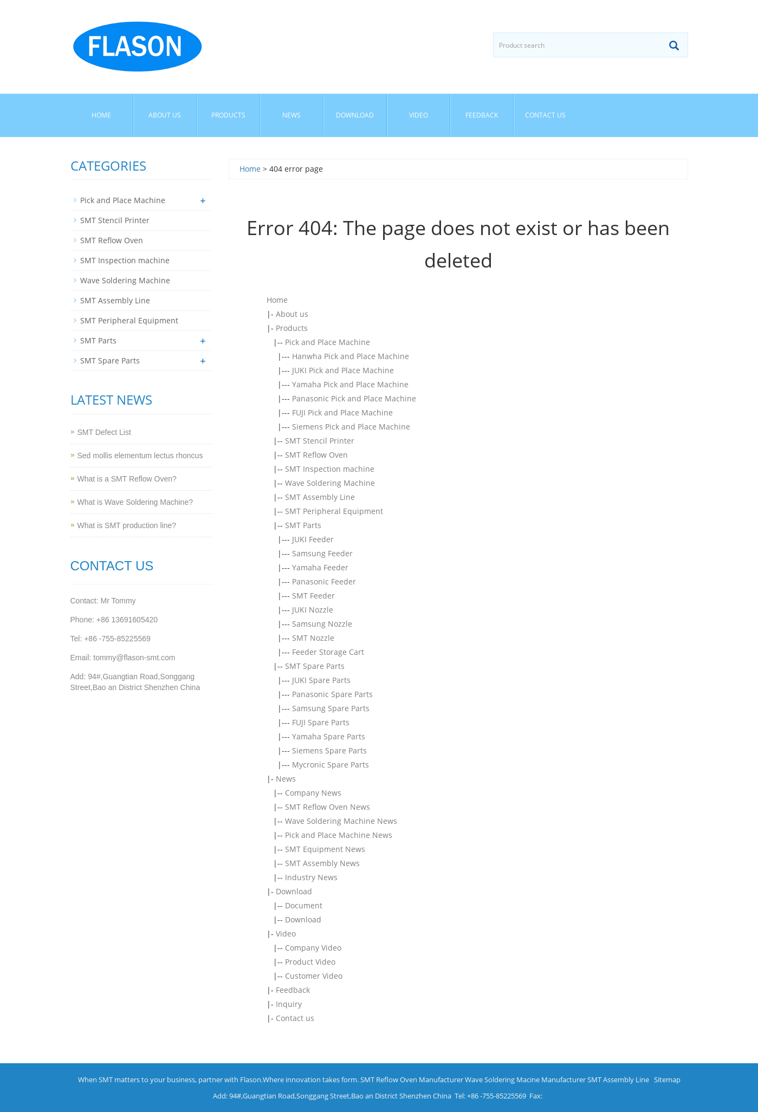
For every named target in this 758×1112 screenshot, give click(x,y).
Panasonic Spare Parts (332, 694)
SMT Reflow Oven (316, 455)
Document (303, 905)
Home (101, 115)
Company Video (313, 947)
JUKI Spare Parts (321, 680)
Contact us (545, 115)
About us (164, 115)
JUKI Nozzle (312, 609)
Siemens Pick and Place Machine (351, 426)
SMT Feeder (313, 595)
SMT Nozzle (313, 638)
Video (418, 115)
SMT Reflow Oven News (327, 807)
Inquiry (289, 1004)
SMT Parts (303, 525)
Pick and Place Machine (327, 342)
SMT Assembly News (322, 863)
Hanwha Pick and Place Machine (350, 356)
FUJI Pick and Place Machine (342, 412)
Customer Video (313, 976)
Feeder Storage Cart (328, 652)
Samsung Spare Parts (331, 708)
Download (355, 115)
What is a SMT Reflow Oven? (127, 478)
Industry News (311, 877)
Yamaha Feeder (320, 567)
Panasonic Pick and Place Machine (354, 398)
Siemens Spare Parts (329, 750)
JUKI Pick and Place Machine (343, 370)
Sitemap (667, 1079)
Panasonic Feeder (324, 581)
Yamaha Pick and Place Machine (350, 384)
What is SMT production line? (127, 525)
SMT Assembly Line (320, 497)
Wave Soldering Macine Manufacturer (525, 1079)
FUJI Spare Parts (320, 722)
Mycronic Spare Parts (330, 764)
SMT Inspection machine (329, 469)
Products (228, 115)
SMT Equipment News (325, 849)
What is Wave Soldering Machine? (135, 502)
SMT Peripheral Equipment (334, 511)
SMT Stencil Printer (319, 440)
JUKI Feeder (313, 539)
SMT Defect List (104, 432)
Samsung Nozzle (322, 624)
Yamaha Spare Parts (328, 736)
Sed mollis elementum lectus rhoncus (140, 455)
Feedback (481, 115)
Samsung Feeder (322, 553)
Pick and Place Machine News (338, 835)
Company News (313, 793)
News (291, 115)
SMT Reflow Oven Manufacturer (411, 1079)
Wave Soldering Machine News (341, 821)
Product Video (310, 962)
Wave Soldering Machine (330, 483)
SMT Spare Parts (315, 666)
